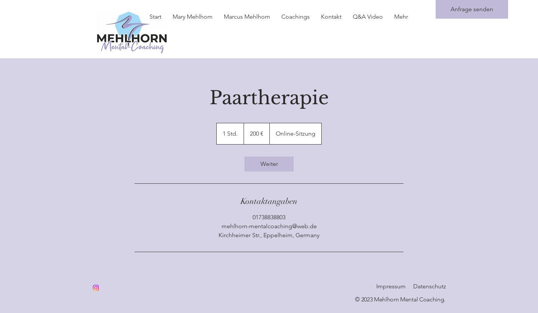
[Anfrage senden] (472, 9)
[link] (269, 163)
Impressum (391, 286)
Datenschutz (429, 286)
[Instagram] (96, 288)
